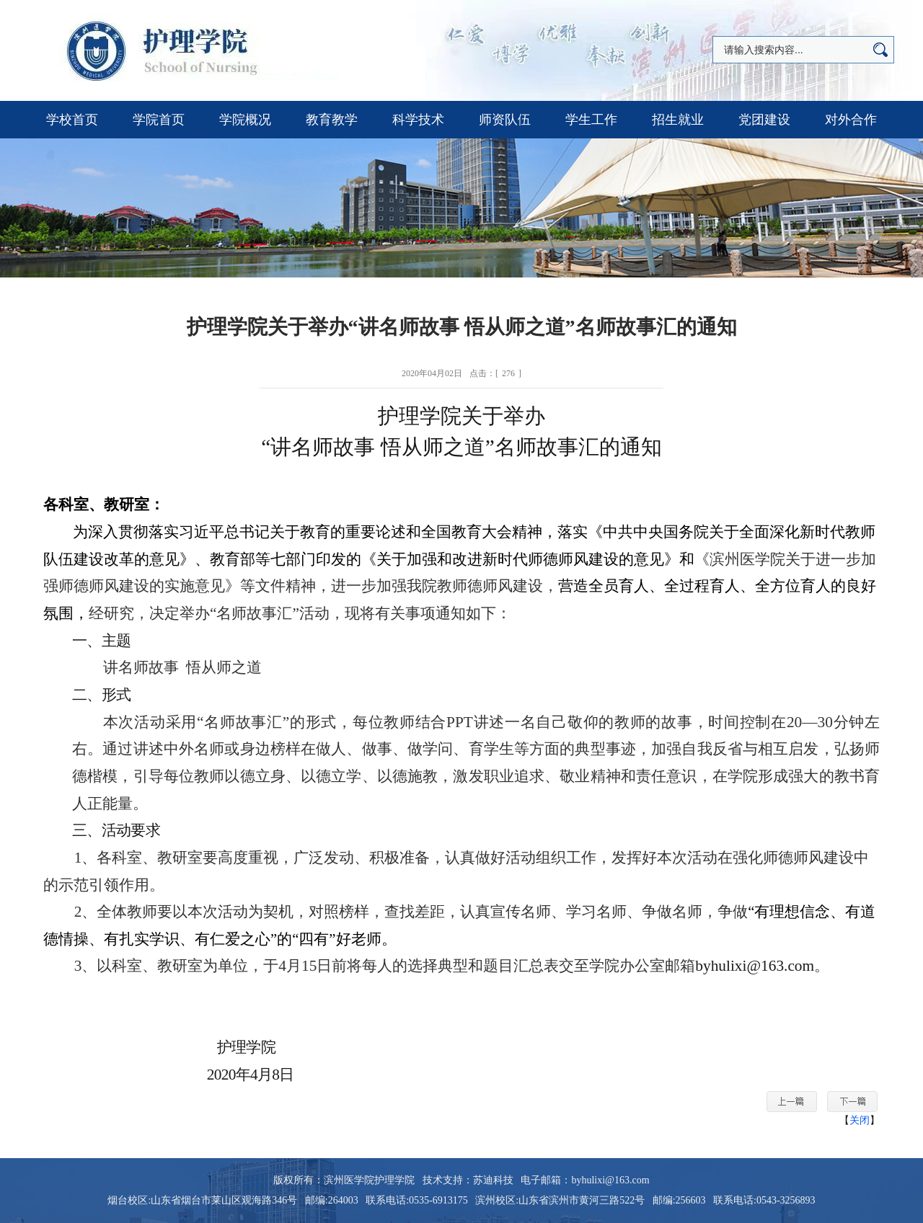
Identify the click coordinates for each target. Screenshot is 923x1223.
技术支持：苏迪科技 (468, 1180)
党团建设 (764, 119)
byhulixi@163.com (754, 965)
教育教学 (332, 119)
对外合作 (851, 119)
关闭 (859, 1120)
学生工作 (591, 119)
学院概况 (245, 119)
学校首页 (72, 119)
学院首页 (159, 119)
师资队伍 (505, 119)
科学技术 (418, 119)
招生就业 (678, 119)
